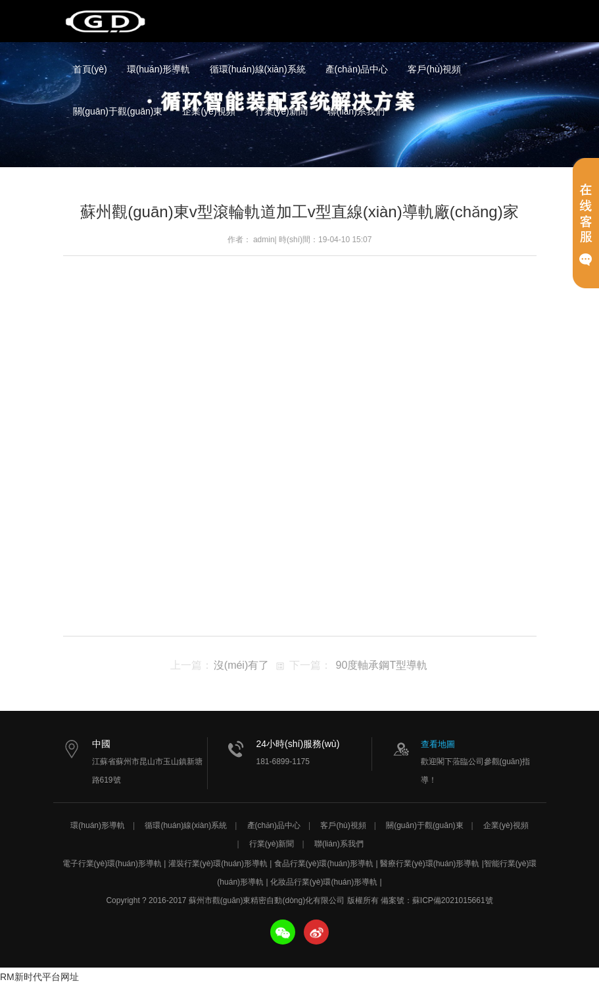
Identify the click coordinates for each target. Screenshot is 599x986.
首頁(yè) (90, 69)
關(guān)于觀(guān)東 (118, 111)
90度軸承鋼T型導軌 (382, 665)
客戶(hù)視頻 (434, 69)
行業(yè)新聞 (281, 111)
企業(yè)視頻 (208, 111)
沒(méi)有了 (241, 665)
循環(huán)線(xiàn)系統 (257, 69)
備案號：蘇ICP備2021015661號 (437, 900)
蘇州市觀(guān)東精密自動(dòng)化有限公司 (106, 21)
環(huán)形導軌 (158, 69)
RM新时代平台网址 (39, 977)
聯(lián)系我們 (356, 111)
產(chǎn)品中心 (357, 69)
